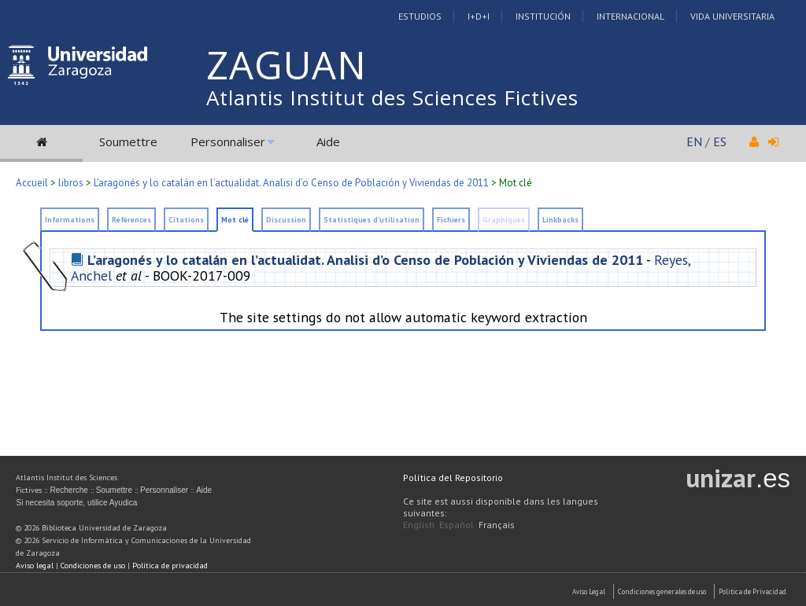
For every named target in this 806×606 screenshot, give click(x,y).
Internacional (630, 16)
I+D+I (479, 16)
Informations (69, 220)
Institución (543, 16)
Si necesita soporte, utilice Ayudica (76, 502)
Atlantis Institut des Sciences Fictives (392, 97)
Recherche (68, 490)
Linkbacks (560, 220)
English (418, 525)
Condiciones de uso (93, 565)
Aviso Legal (588, 591)
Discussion (286, 220)
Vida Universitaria (732, 16)
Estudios (420, 16)
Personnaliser (227, 141)
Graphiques (503, 220)
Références (131, 220)
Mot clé (235, 220)
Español (456, 525)
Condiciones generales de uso (662, 591)
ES (720, 141)
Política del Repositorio (453, 477)
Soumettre (128, 141)
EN (694, 141)
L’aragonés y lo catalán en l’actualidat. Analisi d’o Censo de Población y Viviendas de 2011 (291, 182)
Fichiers (451, 220)
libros (70, 182)
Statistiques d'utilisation (372, 220)
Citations (186, 220)
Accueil (32, 182)
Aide (328, 141)
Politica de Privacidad (752, 591)
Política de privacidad (170, 565)
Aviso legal (35, 565)
